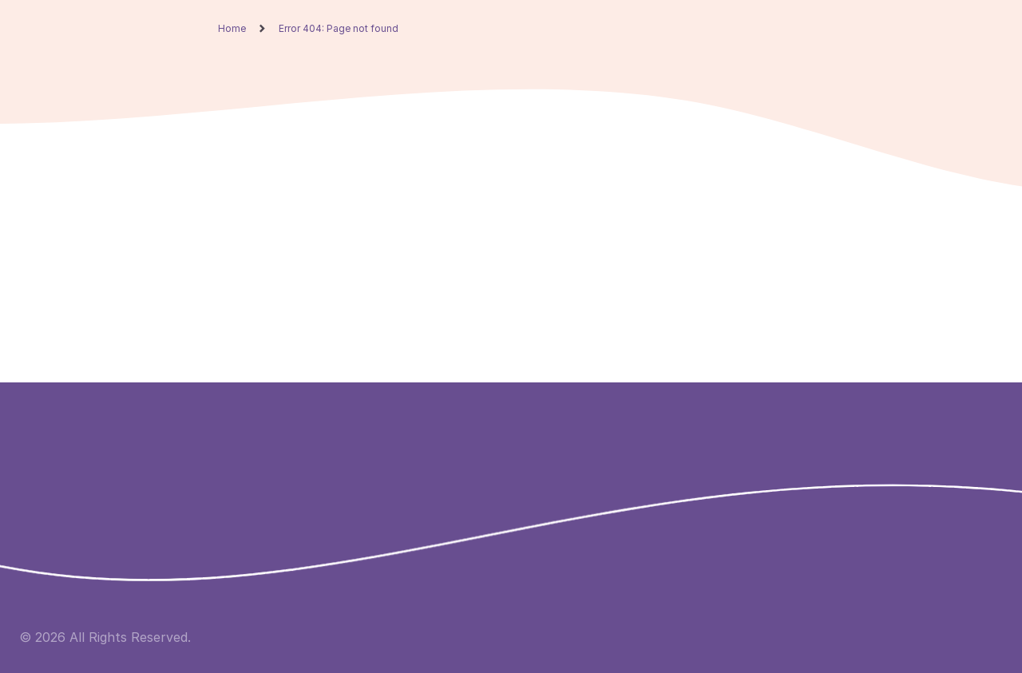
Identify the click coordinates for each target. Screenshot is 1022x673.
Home (232, 29)
